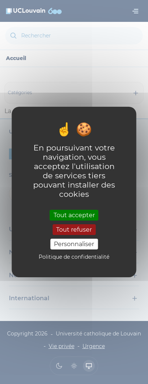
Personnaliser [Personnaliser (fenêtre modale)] (74, 244)
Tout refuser (74, 229)
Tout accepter (74, 214)
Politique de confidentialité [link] (74, 257)
